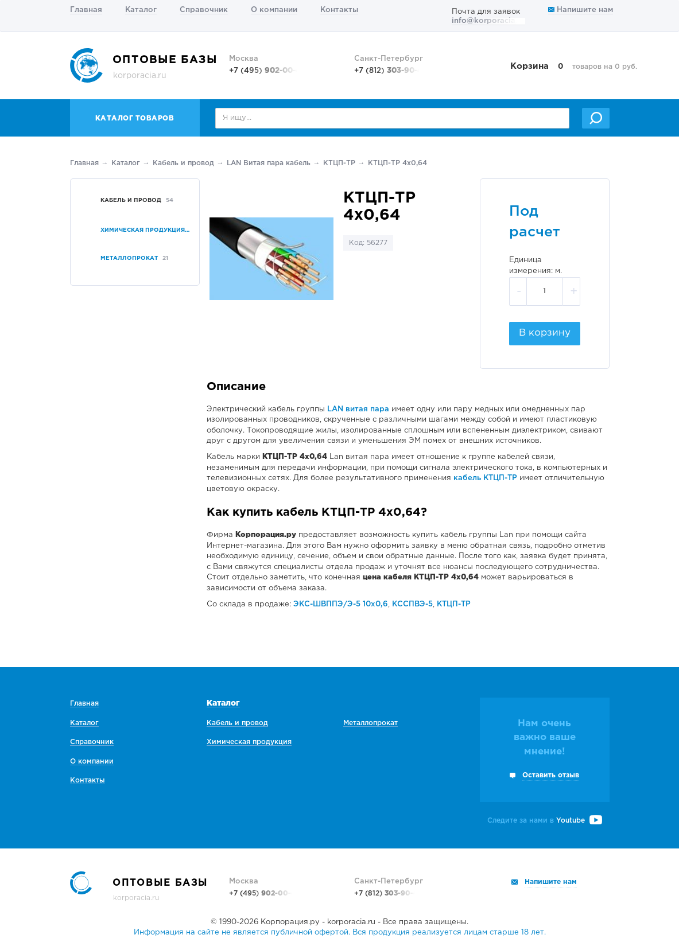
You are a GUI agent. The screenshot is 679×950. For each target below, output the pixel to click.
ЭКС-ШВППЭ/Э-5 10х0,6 (340, 604)
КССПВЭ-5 (412, 604)
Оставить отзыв (550, 775)
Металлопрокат (370, 723)
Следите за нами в (544, 820)
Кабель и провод (183, 163)
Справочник (204, 10)
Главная (86, 10)
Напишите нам (580, 10)
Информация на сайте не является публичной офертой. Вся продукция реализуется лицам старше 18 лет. (340, 932)
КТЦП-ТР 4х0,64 (397, 163)
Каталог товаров (134, 118)
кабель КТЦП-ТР (485, 478)
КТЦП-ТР (339, 163)
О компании (274, 10)
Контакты (339, 10)
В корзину (545, 333)
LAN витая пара (358, 409)
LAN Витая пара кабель (269, 163)
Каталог (141, 10)
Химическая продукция (249, 742)
